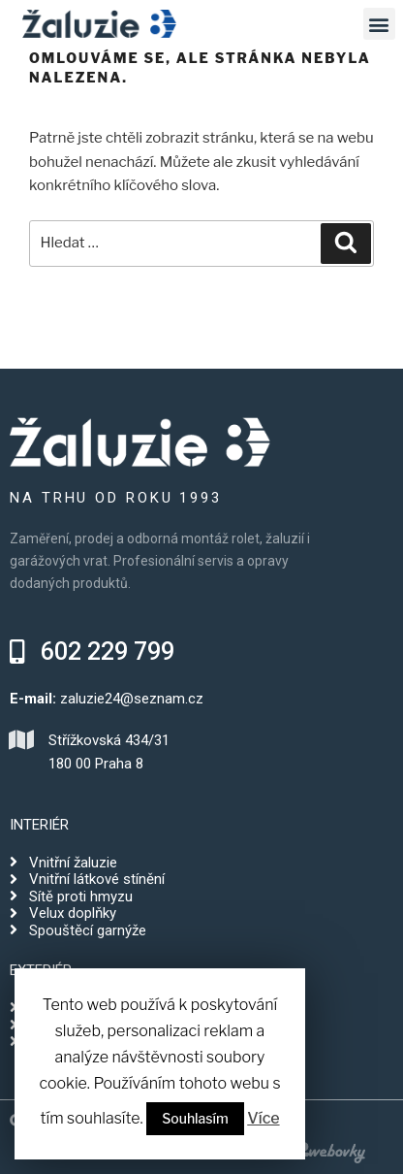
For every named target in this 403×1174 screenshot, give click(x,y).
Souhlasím (195, 1118)
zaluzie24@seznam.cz (131, 698)
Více (263, 1118)
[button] (92, 652)
